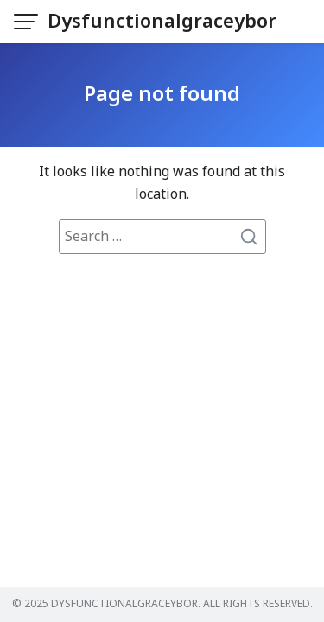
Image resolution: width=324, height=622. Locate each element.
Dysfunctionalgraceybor (162, 22)
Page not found (162, 95)
